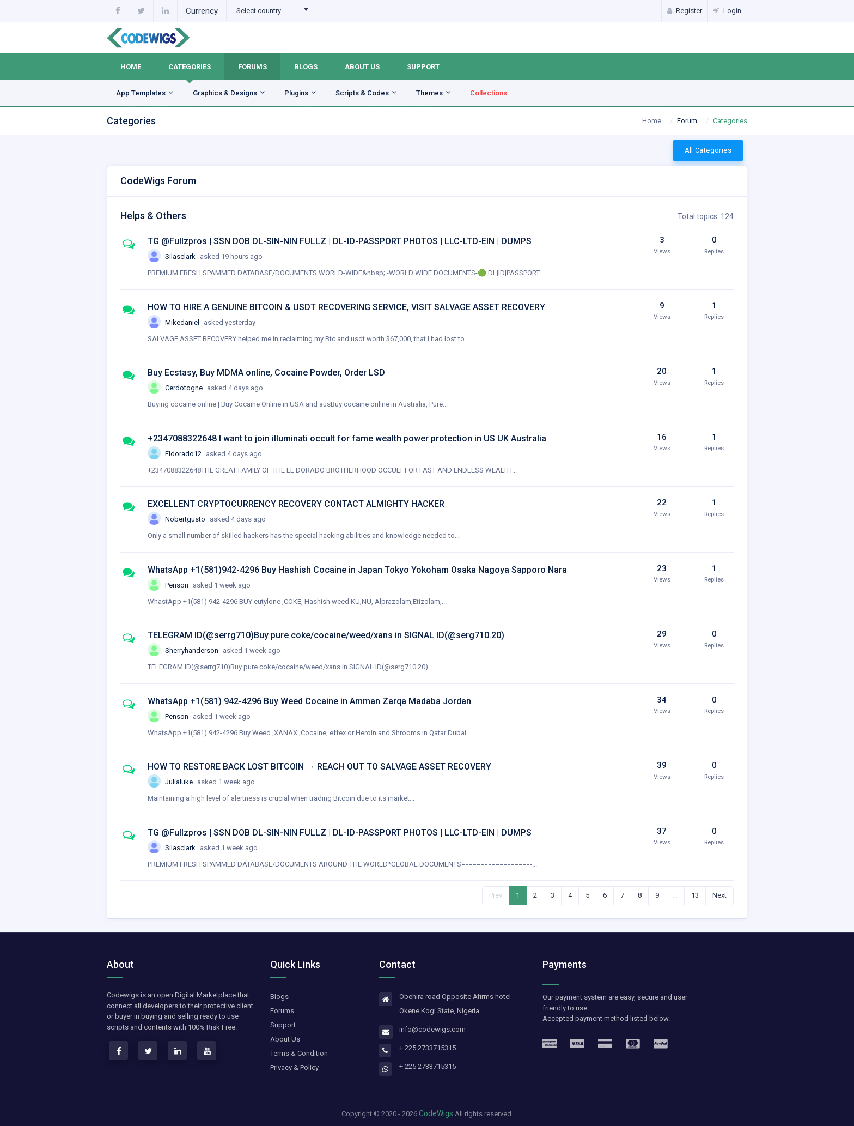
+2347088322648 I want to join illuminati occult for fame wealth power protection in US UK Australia (347, 438)
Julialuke (210, 782)
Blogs (306, 67)
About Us (362, 67)
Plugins (300, 93)
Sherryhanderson (222, 650)
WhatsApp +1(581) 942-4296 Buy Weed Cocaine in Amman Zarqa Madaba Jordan (309, 701)
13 (695, 895)
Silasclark (214, 256)
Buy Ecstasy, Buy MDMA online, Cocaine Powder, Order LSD (266, 372)
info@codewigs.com (432, 1029)
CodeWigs (436, 1113)
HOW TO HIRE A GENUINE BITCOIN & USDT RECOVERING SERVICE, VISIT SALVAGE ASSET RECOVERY (346, 307)
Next (719, 895)
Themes (434, 93)
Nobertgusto (215, 519)
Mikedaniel (210, 322)
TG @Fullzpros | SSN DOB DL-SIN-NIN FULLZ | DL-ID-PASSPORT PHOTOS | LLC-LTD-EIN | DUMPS (340, 241)
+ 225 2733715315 (427, 1048)
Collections (488, 93)
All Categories (708, 150)
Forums (252, 67)
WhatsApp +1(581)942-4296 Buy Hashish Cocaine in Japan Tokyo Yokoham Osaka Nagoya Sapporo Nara (357, 570)
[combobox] (275, 11)
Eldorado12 (213, 454)
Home (130, 67)
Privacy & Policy (294, 1067)
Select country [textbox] (258, 11)
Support (423, 67)
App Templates (145, 93)
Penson (208, 585)
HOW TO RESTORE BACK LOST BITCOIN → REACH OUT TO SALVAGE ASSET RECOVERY (319, 766)
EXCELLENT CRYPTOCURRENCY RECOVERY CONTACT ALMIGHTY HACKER (296, 504)
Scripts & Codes (366, 93)
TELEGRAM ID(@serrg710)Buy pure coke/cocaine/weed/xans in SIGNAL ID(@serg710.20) (326, 635)
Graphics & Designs (229, 93)
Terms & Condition (299, 1053)
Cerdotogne (214, 388)
